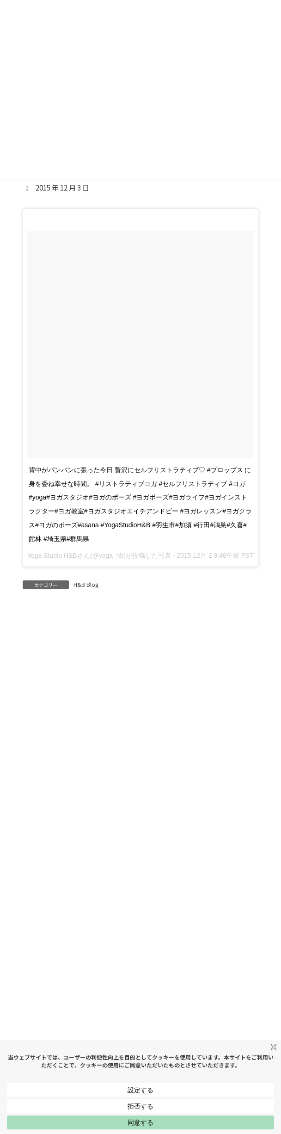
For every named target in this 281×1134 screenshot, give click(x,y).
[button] (140, 898)
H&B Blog (85, 584)
